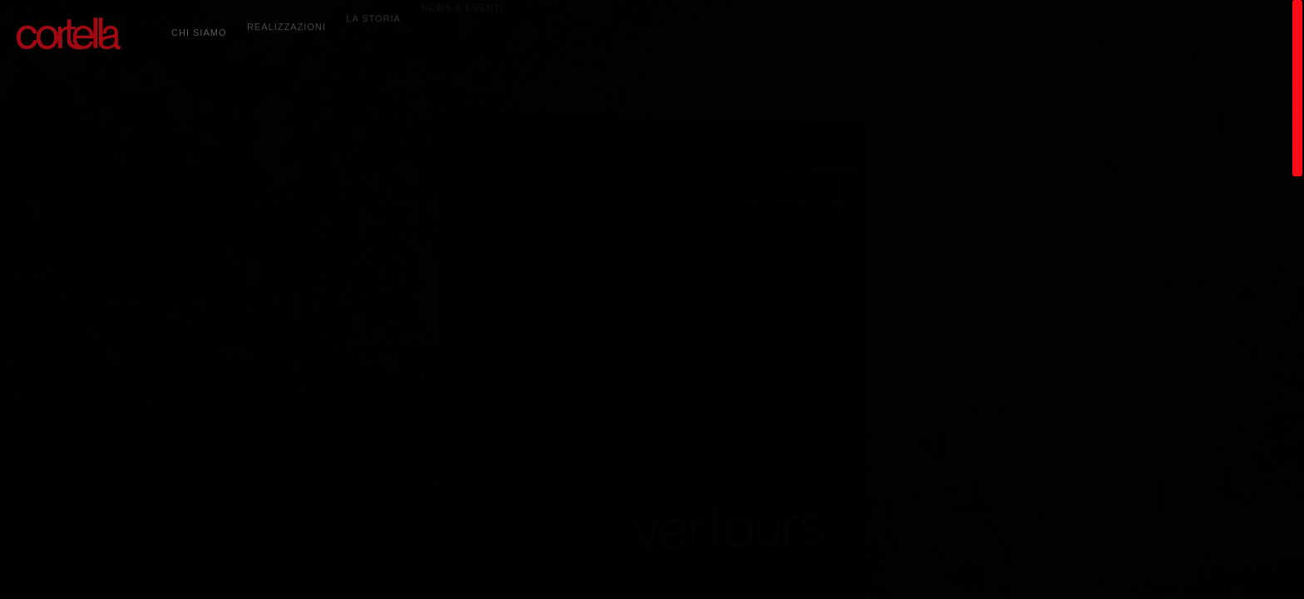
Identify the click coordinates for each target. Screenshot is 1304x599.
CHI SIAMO (198, 27)
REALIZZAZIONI (286, 19)
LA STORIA (373, 9)
